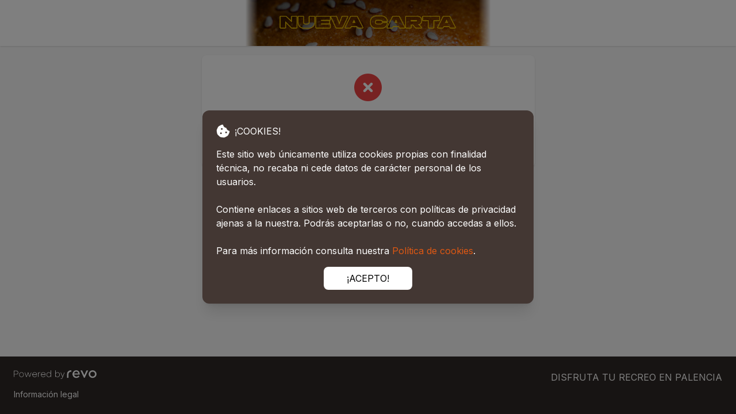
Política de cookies (432, 250)
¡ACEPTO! (368, 278)
